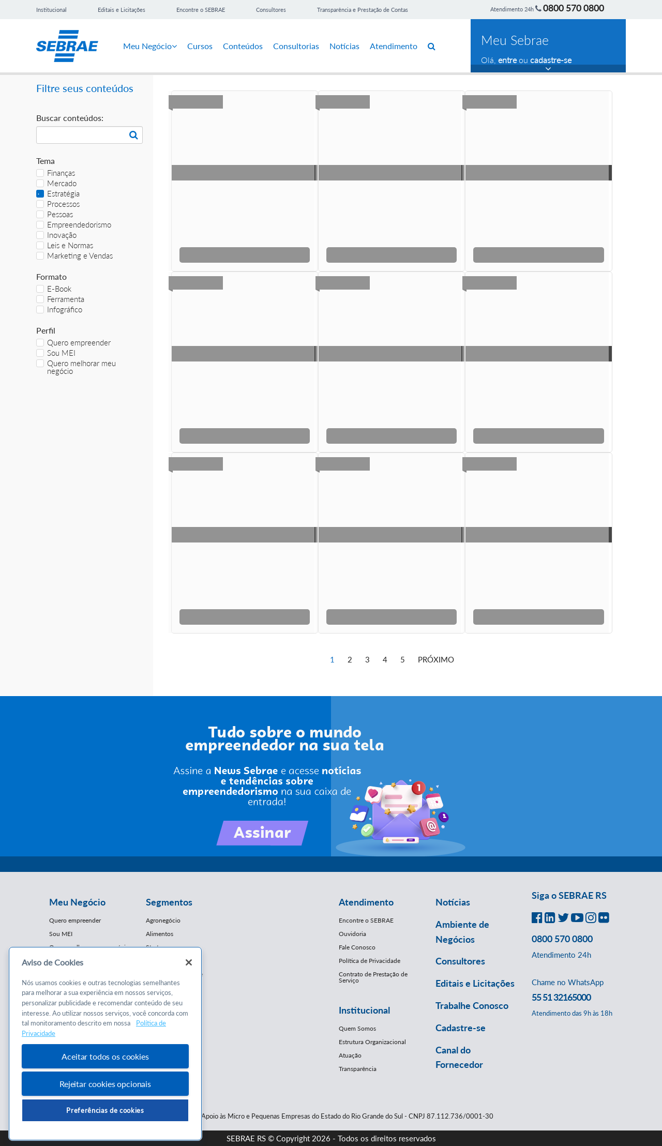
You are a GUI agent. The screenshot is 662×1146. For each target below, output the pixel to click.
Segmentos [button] (169, 902)
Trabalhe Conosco (471, 1005)
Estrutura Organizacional (372, 1042)
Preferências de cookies (105, 1110)
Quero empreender (73, 342)
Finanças (55, 173)
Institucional (51, 9)
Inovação (56, 235)
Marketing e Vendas (74, 256)
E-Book (53, 289)
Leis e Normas (64, 245)
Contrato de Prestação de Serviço (373, 977)
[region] (105, 1043)
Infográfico (59, 309)
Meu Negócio (150, 46)
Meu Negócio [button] (77, 902)
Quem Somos (357, 1028)
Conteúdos (243, 46)
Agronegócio (163, 920)
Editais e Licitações (121, 9)
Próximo (436, 659)
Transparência (358, 1069)
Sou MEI (56, 353)
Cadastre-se (460, 1027)
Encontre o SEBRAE (200, 9)
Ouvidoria (352, 934)
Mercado (56, 183)
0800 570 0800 (573, 7)
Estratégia (58, 194)
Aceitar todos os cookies (105, 1056)
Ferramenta (60, 299)
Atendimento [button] (366, 902)
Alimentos (159, 934)
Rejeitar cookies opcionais (105, 1084)
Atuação (350, 1055)
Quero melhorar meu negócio (76, 367)
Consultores (271, 9)
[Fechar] (188, 962)
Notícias (344, 46)
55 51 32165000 (561, 997)
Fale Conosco (357, 947)
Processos (58, 204)
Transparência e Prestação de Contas (362, 9)
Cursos (200, 46)
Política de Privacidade (369, 960)
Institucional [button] (364, 1010)
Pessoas (54, 214)
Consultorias (296, 46)
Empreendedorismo (73, 225)
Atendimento (393, 46)
